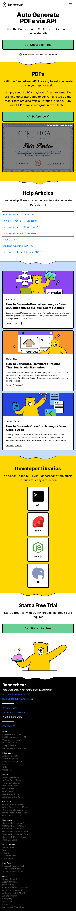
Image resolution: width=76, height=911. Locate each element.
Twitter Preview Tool (11, 869)
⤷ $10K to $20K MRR (12, 890)
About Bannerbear (10, 882)
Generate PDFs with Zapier (14, 837)
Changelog (7, 898)
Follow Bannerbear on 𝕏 (15, 694)
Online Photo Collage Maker (15, 813)
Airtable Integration (11, 756)
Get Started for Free (38, 44)
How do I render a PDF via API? (18, 214)
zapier (18, 445)
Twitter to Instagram (11, 783)
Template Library (10, 745)
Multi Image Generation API (14, 737)
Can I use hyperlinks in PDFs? (17, 246)
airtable (9, 386)
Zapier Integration (10, 758)
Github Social (8, 788)
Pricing (5, 904)
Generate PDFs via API (12, 828)
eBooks (5, 853)
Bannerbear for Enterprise (14, 748)
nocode (17, 323)
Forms (5, 764)
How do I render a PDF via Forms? (20, 227)
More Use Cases (9, 840)
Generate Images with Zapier (15, 831)
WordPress (7, 770)
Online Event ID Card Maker (14, 810)
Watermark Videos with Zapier (15, 834)
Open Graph (7, 791)
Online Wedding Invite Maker (15, 807)
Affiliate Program (9, 896)
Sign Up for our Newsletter (16, 698)
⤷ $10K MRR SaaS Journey (15, 887)
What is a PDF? (10, 239)
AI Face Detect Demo (12, 780)
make (9, 323)
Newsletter (7, 901)
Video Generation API (12, 740)
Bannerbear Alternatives (13, 907)
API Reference (36, 116)
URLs (4, 767)
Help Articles (8, 847)
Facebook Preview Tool (13, 866)
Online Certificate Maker (13, 804)
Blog (4, 850)
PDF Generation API (11, 743)
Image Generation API (12, 734)
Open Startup (8, 884)
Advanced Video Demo (12, 797)
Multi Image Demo (10, 777)
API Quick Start (9, 856)
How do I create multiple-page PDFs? (22, 252)
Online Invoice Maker (11, 815)
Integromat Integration (12, 761)
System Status (8, 879)
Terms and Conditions (13, 712)
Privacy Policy (9, 708)
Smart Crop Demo (10, 794)
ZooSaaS (7, 726)
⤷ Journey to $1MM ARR (13, 893)
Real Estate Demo (10, 786)
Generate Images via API (13, 823)
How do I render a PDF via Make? (20, 233)
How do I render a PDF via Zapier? (20, 220)
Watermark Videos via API (14, 826)
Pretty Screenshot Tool (12, 871)
